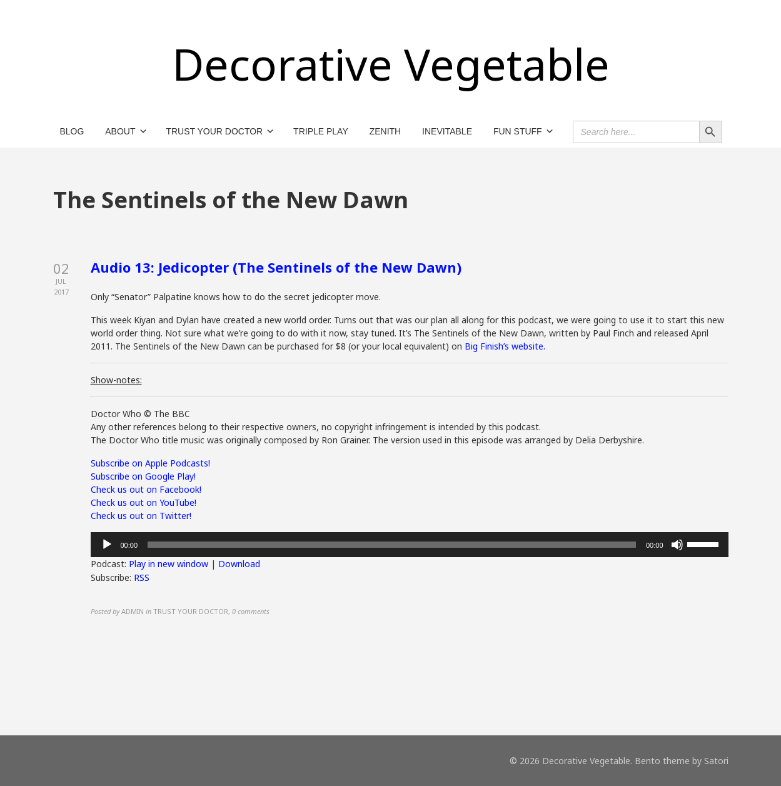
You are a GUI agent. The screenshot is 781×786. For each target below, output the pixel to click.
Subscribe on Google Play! (143, 476)
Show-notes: (116, 380)
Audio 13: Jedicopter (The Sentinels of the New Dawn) (276, 267)
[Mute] (677, 544)
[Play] (107, 544)
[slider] (392, 545)
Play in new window (168, 564)
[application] (409, 544)
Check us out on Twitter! (141, 515)
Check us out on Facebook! (146, 489)
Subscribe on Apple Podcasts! (150, 463)
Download (239, 564)
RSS (141, 577)
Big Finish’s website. (505, 346)
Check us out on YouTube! (143, 502)
